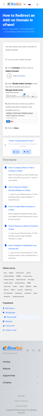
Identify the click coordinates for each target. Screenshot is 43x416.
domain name (27, 276)
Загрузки (7, 321)
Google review (8, 283)
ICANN (29, 283)
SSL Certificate (8, 293)
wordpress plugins (18, 296)
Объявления (9, 313)
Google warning (20, 283)
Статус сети (8, 326)
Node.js (6, 290)
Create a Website (9, 276)
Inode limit (7, 286)
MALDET (28, 286)
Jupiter (21, 286)
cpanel (28, 273)
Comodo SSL (20, 273)
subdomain (18, 293)
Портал (5, 29)
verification (27, 293)
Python (13, 290)
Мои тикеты (8, 308)
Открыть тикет (10, 330)
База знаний (14, 29)
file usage (31, 279)
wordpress (7, 296)
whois (35, 293)
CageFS (11, 273)
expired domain (21, 279)
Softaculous (28, 290)
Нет (26, 152)
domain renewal (9, 279)
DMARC (18, 276)
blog (5, 273)
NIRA (35, 286)
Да (16, 152)
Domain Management (27, 29)
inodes (15, 286)
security (20, 290)
